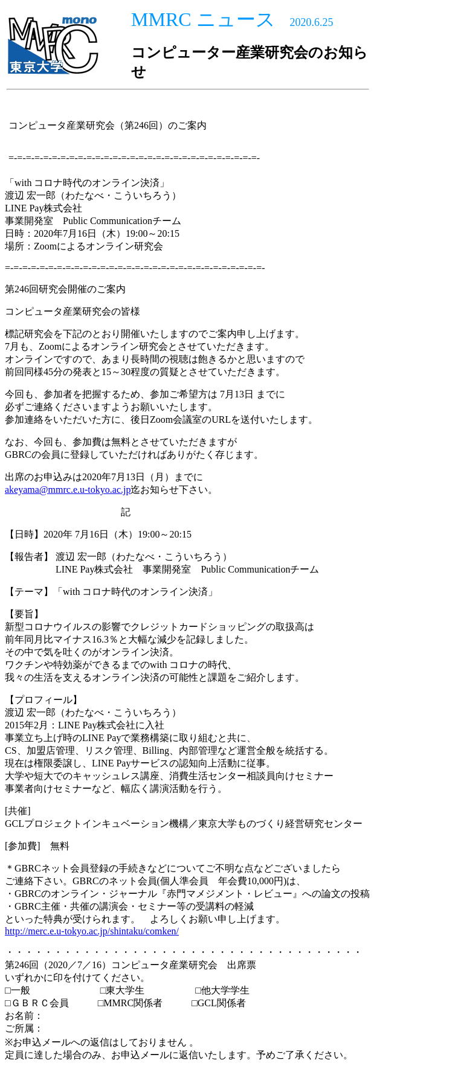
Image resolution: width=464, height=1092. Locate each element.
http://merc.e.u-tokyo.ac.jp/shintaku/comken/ (92, 931)
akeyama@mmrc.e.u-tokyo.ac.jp (67, 489)
